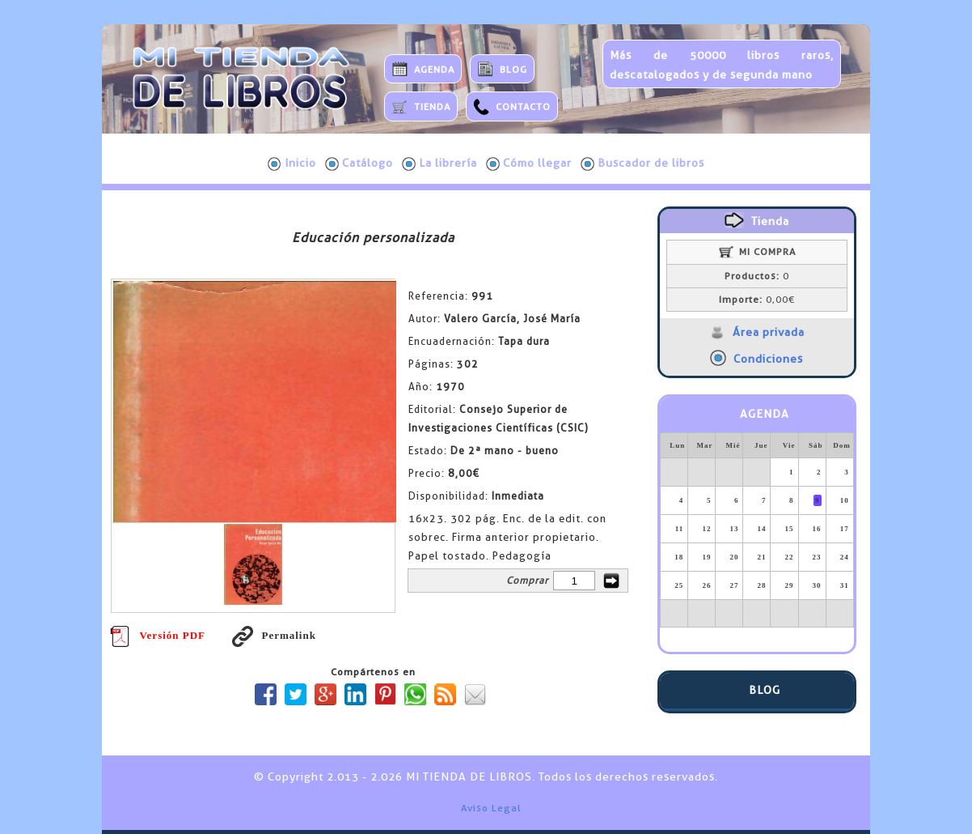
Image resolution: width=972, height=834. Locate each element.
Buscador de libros (642, 163)
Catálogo (359, 163)
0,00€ (757, 299)
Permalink (274, 635)
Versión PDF (157, 635)
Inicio (292, 163)
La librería (439, 163)
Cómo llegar (529, 163)
